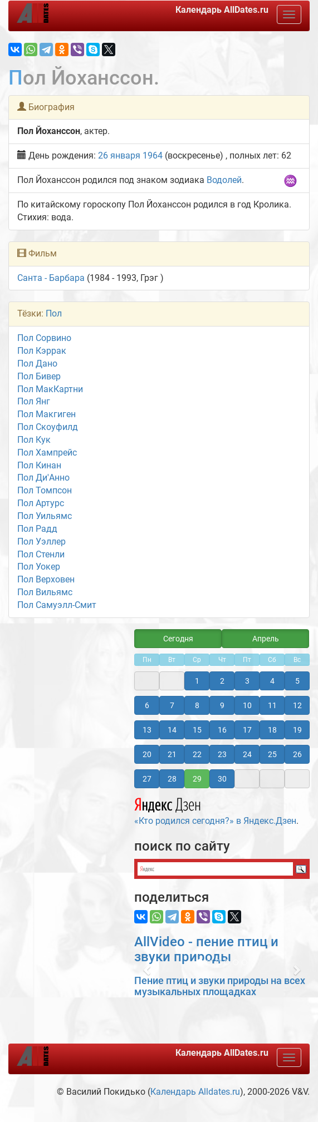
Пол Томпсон (44, 490)
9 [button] (222, 705)
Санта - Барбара (51, 278)
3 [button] (247, 680)
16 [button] (222, 729)
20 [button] (147, 754)
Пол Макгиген (46, 414)
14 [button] (172, 729)
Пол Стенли (41, 554)
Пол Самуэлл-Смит (56, 605)
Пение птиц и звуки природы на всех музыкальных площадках (219, 986)
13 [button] (147, 729)
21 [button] (172, 754)
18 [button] (272, 729)
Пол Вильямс (44, 592)
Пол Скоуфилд (47, 427)
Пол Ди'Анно (43, 477)
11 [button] (272, 705)
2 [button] (222, 680)
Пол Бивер (39, 376)
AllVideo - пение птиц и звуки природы (206, 949)
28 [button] (172, 778)
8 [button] (197, 705)
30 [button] (222, 778)
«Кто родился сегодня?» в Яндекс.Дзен (215, 810)
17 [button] (247, 729)
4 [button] (272, 680)
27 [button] (147, 778)
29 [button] (197, 778)
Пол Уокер (38, 566)
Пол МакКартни (50, 389)
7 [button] (172, 705)
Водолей (224, 180)
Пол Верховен (46, 579)
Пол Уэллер (41, 541)
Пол (54, 313)
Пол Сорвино (44, 338)
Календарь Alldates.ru (195, 1091)
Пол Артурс (40, 503)
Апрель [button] (265, 638)
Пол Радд (37, 528)
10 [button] (247, 705)
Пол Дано (37, 363)
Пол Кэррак (41, 350)
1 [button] (197, 680)
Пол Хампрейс (47, 452)
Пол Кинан (39, 465)
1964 (153, 155)
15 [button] (197, 729)
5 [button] (297, 680)
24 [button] (247, 754)
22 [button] (197, 754)
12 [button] (297, 705)
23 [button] (222, 754)
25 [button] (272, 754)
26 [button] (297, 754)
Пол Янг (33, 401)
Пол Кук (34, 439)
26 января (119, 155)
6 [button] (147, 705)
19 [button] (297, 729)
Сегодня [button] (178, 638)
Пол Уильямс (44, 516)
